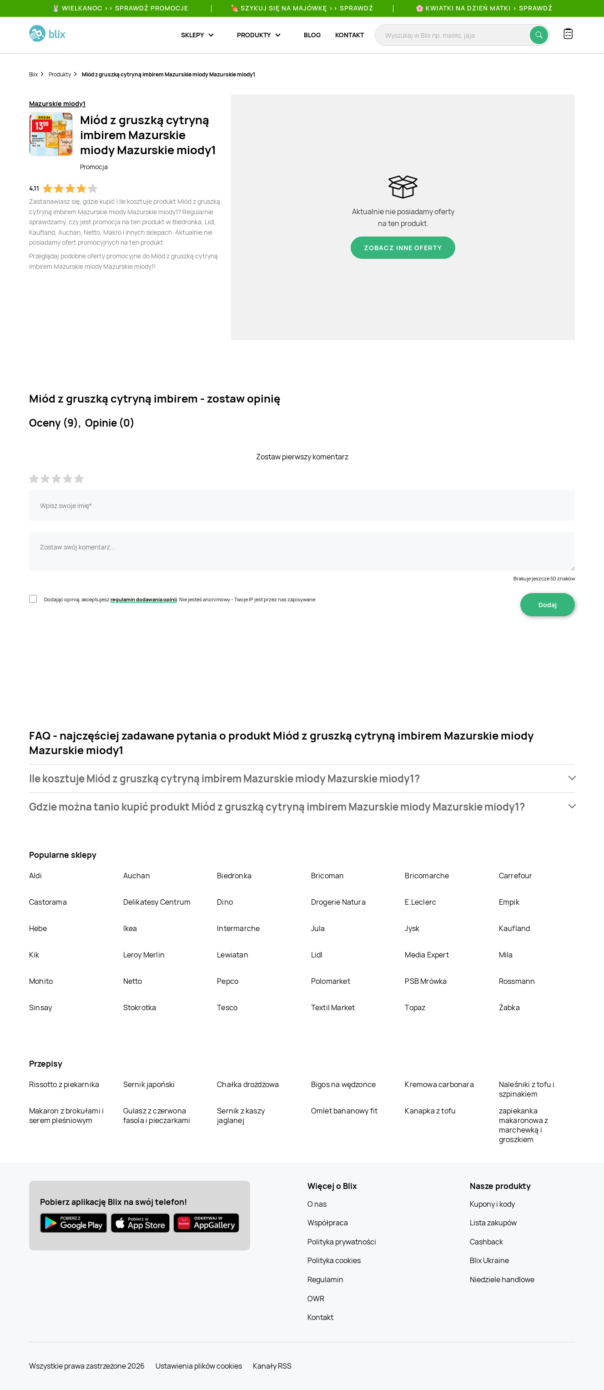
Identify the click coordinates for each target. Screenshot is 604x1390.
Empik (509, 902)
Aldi (35, 876)
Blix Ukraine (489, 1260)
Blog (312, 34)
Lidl (317, 955)
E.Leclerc (420, 902)
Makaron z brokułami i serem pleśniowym (66, 1115)
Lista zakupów (493, 1223)
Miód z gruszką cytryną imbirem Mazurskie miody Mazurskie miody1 (168, 74)
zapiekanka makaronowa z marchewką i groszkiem (523, 1125)
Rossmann (517, 981)
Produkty (60, 74)
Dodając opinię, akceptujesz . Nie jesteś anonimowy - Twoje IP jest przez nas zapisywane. (180, 599)
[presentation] (98, 645)
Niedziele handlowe (502, 1279)
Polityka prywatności (341, 1242)
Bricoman (327, 876)
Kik (34, 955)
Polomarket (330, 981)
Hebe (38, 928)
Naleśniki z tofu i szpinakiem (527, 1089)
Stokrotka (139, 1007)
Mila (506, 955)
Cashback (486, 1242)
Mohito (41, 981)
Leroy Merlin (144, 955)
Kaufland (514, 928)
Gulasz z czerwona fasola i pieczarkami (157, 1115)
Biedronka (234, 876)
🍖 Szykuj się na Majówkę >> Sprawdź (302, 8)
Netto (132, 981)
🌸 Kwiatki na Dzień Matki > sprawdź (484, 8)
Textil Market (333, 1007)
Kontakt (349, 34)
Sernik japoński (149, 1084)
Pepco (227, 981)
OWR (315, 1299)
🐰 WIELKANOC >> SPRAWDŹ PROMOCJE (120, 8)
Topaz (415, 1007)
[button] (302, 778)
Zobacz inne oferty (403, 247)
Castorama (48, 902)
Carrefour (516, 876)
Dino (225, 902)
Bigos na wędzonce (343, 1084)
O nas (317, 1204)
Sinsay (40, 1007)
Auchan (136, 876)
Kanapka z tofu (430, 1111)
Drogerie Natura (338, 902)
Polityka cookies (334, 1260)
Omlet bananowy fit (344, 1111)
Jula (318, 928)
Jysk (412, 928)
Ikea (130, 928)
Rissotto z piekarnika (64, 1084)
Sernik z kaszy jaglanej (241, 1115)
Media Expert (426, 955)
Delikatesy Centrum (157, 902)
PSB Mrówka (426, 981)
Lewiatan (232, 955)
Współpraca (327, 1223)
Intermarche (238, 928)
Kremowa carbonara (439, 1084)
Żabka (509, 1007)
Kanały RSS (272, 1366)
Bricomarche (427, 876)
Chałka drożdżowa (248, 1084)
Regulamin (325, 1279)
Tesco (227, 1007)
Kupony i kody (492, 1204)
